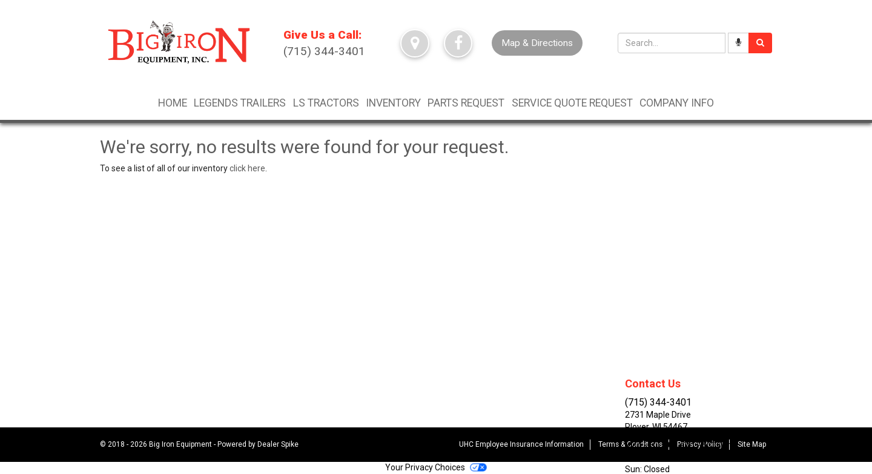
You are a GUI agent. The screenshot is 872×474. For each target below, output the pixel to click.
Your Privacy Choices (436, 467)
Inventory (393, 103)
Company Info (676, 103)
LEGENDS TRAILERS (240, 103)
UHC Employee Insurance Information (521, 444)
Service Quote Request (572, 103)
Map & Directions (537, 43)
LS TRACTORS (326, 103)
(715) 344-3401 (324, 42)
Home (172, 103)
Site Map (752, 444)
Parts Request (466, 103)
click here (247, 168)
